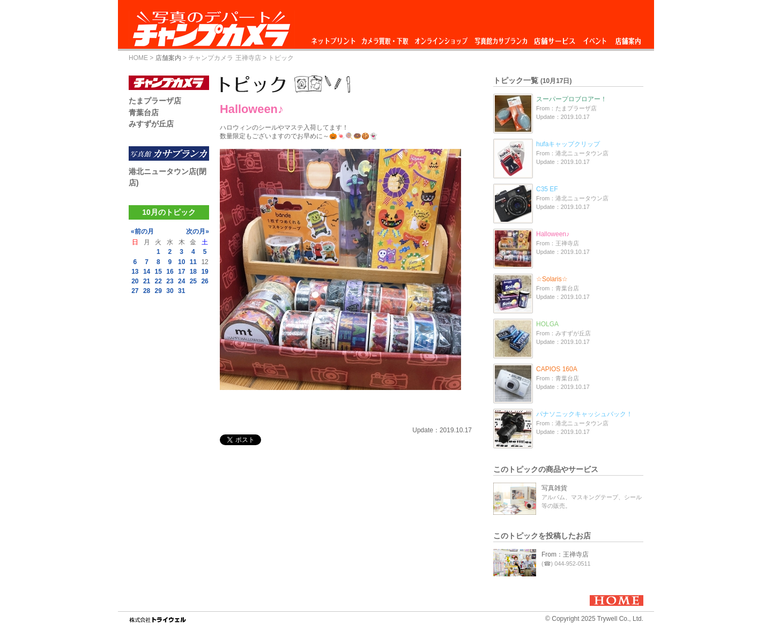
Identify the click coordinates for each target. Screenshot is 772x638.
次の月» (197, 231)
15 (158, 271)
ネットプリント (335, 38)
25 (193, 281)
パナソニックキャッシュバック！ (584, 414)
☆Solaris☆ (552, 279)
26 (204, 281)
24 (181, 281)
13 (134, 271)
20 (134, 281)
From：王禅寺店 (565, 554)
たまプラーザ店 (155, 100)
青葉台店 (144, 112)
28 (146, 291)
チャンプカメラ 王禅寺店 (224, 58)
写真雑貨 (554, 488)
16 (169, 271)
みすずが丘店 (151, 123)
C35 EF (547, 189)
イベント (595, 38)
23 (169, 281)
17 (181, 271)
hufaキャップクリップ (568, 144)
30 (169, 291)
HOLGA (547, 324)
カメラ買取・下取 (385, 38)
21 (146, 281)
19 (204, 271)
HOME (138, 58)
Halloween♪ (552, 234)
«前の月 (142, 231)
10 (181, 262)
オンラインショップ (440, 38)
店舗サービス (554, 38)
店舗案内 (628, 38)
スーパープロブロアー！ (571, 99)
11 (193, 262)
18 (193, 271)
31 (181, 291)
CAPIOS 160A (556, 369)
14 (146, 271)
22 (158, 281)
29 (158, 291)
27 (134, 291)
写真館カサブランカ (500, 38)
